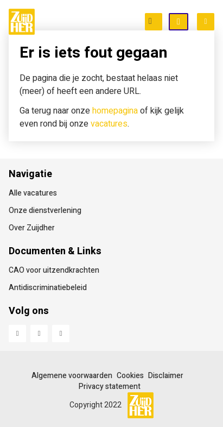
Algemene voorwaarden (71, 375)
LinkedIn (39, 333)
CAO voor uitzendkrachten (54, 270)
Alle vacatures (33, 193)
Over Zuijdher (32, 228)
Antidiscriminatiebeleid (48, 287)
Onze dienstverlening (45, 210)
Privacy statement (110, 386)
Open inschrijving (187, 22)
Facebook (17, 333)
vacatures (109, 123)
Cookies (130, 375)
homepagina (115, 110)
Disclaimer (165, 375)
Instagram (60, 333)
